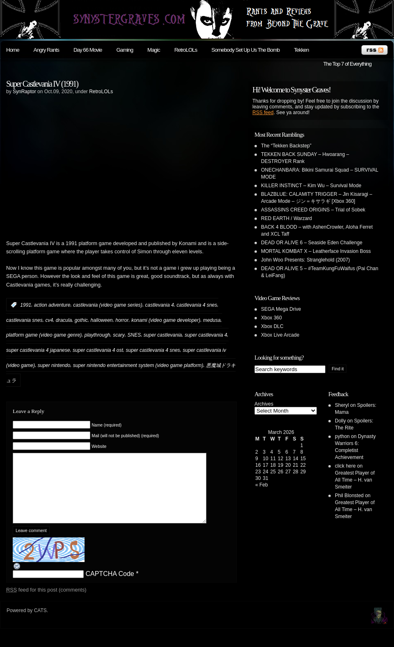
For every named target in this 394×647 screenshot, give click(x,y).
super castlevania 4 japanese (38, 350)
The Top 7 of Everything (347, 64)
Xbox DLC (272, 326)
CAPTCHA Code (109, 586)
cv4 (49, 320)
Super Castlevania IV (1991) (42, 83)
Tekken (301, 50)
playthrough (97, 335)
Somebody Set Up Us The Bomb (245, 50)
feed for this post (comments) (46, 602)
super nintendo (54, 365)
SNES (134, 335)
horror (121, 320)
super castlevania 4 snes (153, 350)
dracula (64, 320)
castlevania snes (24, 320)
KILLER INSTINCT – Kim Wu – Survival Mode (311, 185)
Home (12, 50)
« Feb (261, 485)
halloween (101, 320)
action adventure (52, 305)
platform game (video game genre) (44, 335)
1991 (25, 305)
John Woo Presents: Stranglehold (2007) (305, 260)
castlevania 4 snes (196, 305)
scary (119, 335)
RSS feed (262, 112)
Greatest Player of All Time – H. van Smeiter (355, 480)
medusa (212, 320)
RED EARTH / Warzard (286, 218)
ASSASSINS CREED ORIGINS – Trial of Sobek (313, 210)
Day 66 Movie (87, 50)
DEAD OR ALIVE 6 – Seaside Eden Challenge (311, 242)
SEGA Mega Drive (281, 309)
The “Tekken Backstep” (286, 146)
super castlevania (163, 335)
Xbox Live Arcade (280, 335)
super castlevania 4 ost (98, 350)
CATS (40, 623)
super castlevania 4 (206, 335)
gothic (81, 320)
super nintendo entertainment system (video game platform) (138, 365)
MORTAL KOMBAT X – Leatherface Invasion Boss (316, 251)
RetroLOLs (185, 50)
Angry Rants (46, 50)
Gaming (124, 50)
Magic (153, 50)
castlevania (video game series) (107, 305)
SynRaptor (24, 91)
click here (345, 466)
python (342, 436)
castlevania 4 (159, 305)
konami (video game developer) (165, 320)
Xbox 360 (271, 318)
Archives (263, 404)
